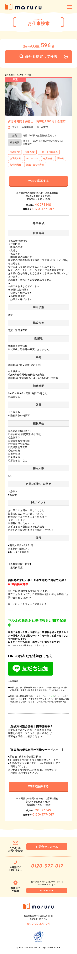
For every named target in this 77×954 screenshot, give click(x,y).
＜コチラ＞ (24, 604)
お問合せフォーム (47, 846)
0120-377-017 (43, 209)
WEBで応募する (38, 181)
